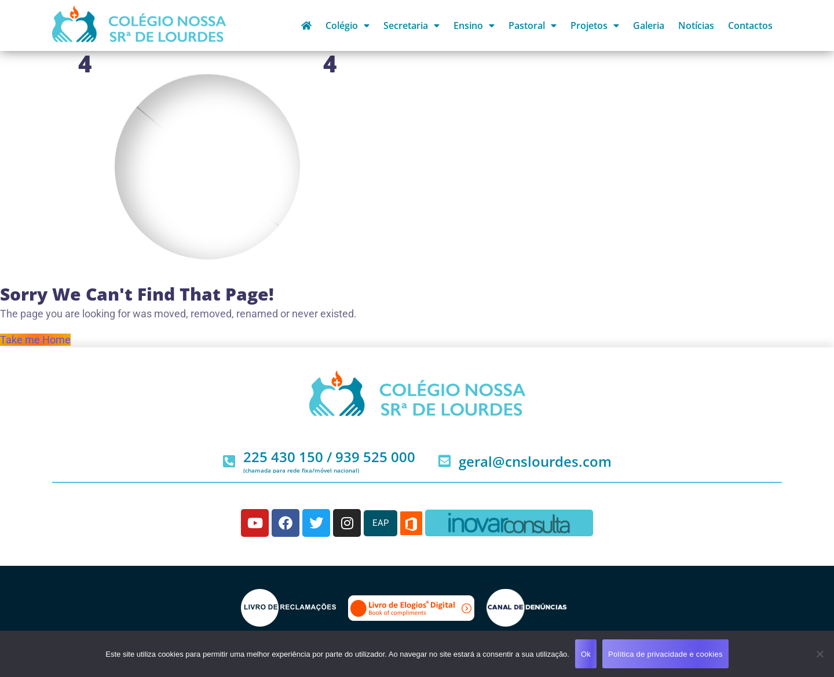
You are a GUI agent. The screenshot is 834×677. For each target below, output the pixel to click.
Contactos (750, 25)
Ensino (474, 25)
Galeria (648, 25)
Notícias (696, 25)
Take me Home (35, 340)
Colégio (347, 25)
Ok (586, 654)
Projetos (594, 25)
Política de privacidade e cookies (665, 654)
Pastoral (533, 25)
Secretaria (411, 25)
